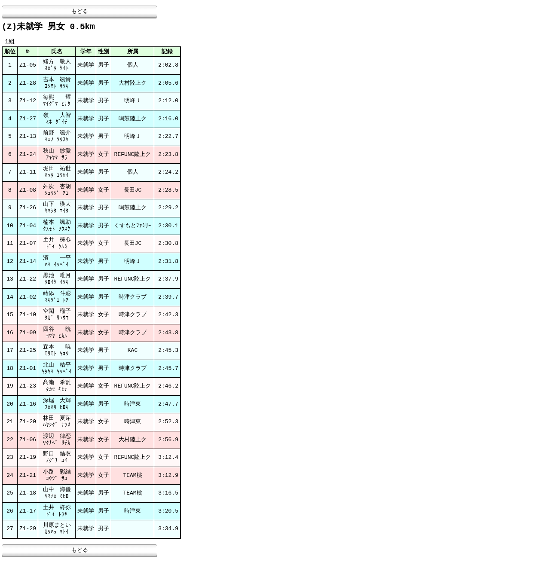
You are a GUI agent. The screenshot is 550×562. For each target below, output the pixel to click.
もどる (79, 11)
